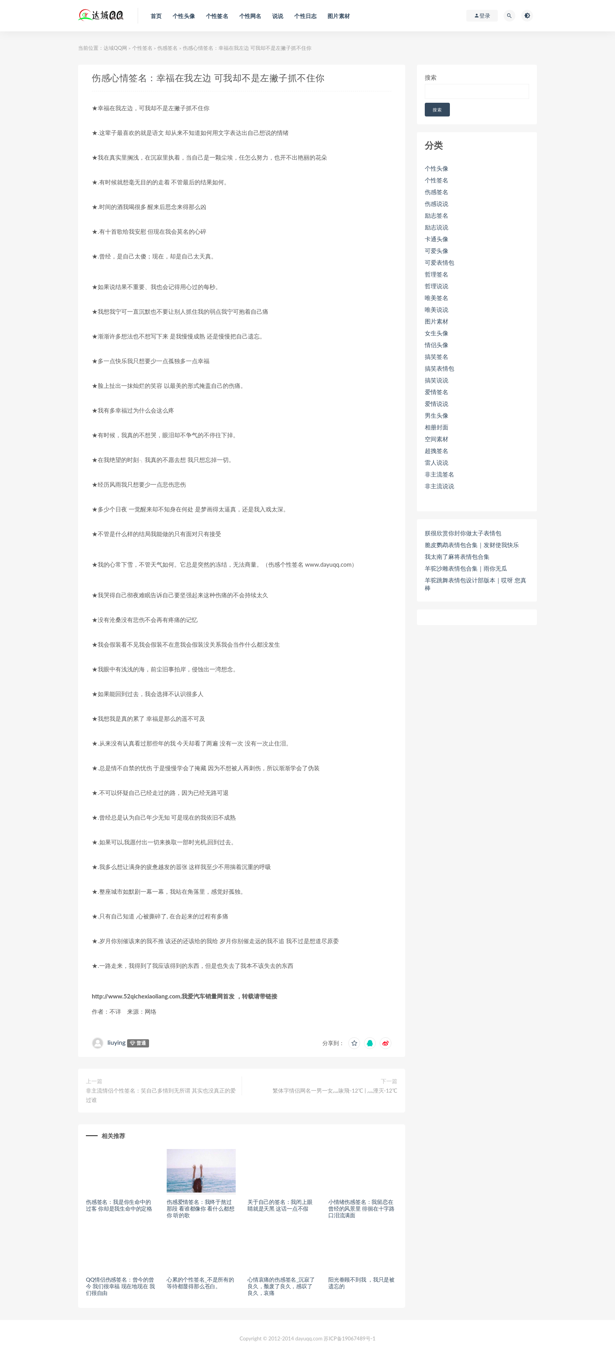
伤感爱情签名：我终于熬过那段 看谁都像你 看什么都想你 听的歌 (200, 1208)
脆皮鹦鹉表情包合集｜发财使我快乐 (472, 544)
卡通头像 (436, 238)
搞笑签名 (436, 356)
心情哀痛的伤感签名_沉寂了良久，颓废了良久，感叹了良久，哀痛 (281, 1286)
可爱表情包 (439, 262)
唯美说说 (436, 309)
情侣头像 (436, 344)
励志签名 (436, 215)
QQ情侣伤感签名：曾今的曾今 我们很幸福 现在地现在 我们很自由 (120, 1286)
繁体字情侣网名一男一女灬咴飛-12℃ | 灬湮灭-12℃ (335, 1090)
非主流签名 (439, 474)
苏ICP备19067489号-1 (349, 1338)
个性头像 (436, 168)
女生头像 (436, 332)
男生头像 (436, 415)
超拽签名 (436, 450)
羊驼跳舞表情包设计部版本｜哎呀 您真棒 (475, 583)
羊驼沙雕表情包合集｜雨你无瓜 (466, 568)
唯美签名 (436, 297)
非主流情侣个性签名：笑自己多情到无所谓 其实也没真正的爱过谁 (161, 1095)
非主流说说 (439, 485)
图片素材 (436, 321)
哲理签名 (436, 274)
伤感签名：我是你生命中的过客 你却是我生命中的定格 (119, 1205)
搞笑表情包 (439, 368)
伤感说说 (436, 203)
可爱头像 (436, 250)
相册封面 (436, 427)
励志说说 (436, 227)
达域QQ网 (115, 48)
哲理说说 (436, 285)
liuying (116, 1042)
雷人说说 (436, 462)
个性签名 (142, 48)
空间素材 (436, 438)
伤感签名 (167, 48)
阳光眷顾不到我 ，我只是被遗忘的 (361, 1282)
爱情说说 (436, 403)
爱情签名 (436, 391)
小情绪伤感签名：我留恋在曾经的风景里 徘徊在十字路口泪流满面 (361, 1208)
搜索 (431, 77)
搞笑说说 (436, 380)
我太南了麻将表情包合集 (457, 556)
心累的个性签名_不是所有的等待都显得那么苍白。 (200, 1282)
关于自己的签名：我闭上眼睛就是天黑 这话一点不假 (280, 1205)
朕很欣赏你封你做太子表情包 (463, 532)
